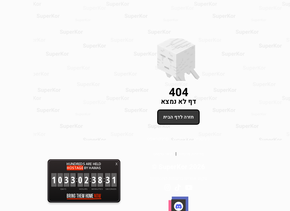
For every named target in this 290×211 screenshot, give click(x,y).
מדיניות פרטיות (157, 154)
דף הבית (148, 138)
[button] (278, 199)
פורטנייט (168, 138)
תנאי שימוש (130, 154)
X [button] (83, 164)
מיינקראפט (124, 138)
